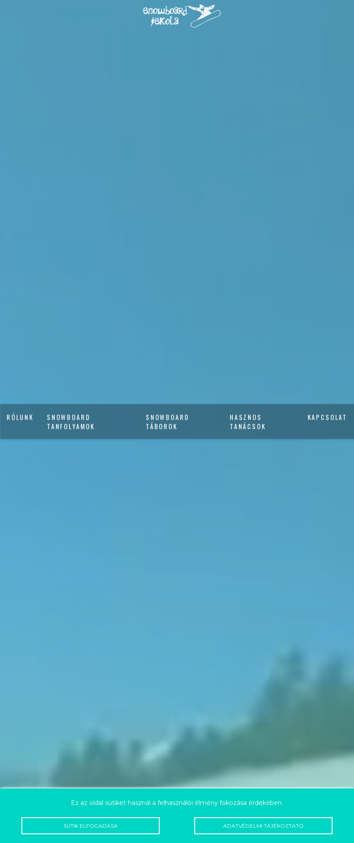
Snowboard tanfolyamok (71, 422)
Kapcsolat (327, 417)
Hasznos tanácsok (248, 422)
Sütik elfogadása (90, 825)
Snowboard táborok (167, 422)
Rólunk (20, 417)
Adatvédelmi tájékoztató (263, 825)
